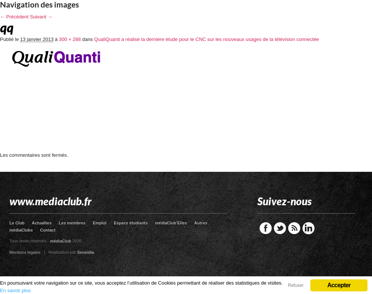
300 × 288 (70, 39)
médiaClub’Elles (171, 223)
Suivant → (41, 17)
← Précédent (14, 17)
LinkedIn (308, 228)
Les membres (72, 223)
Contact (48, 230)
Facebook (266, 228)
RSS (294, 228)
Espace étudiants (131, 223)
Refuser (296, 285)
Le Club (16, 223)
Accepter (339, 285)
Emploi (100, 223)
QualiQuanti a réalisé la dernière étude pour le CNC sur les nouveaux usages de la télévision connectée (206, 39)
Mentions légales (25, 252)
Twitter (280, 228)
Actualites (42, 223)
